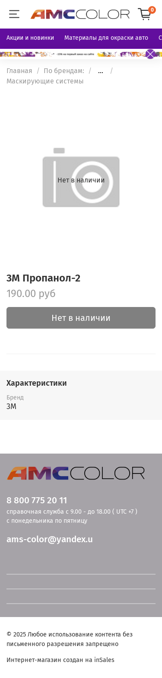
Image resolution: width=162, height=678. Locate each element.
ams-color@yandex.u (49, 539)
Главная (19, 71)
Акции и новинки (30, 38)
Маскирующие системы (45, 81)
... (100, 71)
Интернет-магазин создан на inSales (60, 660)
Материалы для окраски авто (106, 38)
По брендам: (64, 71)
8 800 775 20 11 (36, 500)
